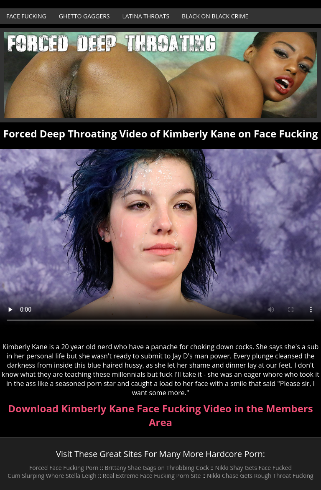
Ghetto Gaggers (84, 16)
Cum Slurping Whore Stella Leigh (52, 476)
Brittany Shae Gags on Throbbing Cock (156, 468)
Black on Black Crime (215, 16)
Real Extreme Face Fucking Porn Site (152, 476)
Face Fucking (26, 16)
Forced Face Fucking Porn (64, 468)
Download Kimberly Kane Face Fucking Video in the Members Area (160, 415)
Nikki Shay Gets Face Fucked (253, 468)
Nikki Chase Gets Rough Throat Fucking (260, 476)
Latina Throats (145, 16)
